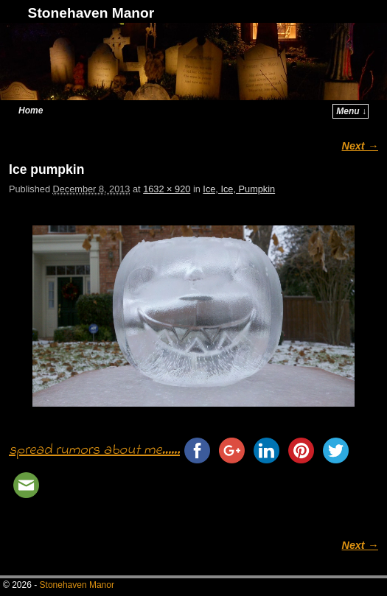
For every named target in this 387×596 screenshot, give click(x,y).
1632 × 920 (166, 188)
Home (30, 110)
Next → (360, 146)
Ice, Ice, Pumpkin (239, 188)
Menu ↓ (351, 111)
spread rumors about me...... (94, 450)
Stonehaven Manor (91, 13)
